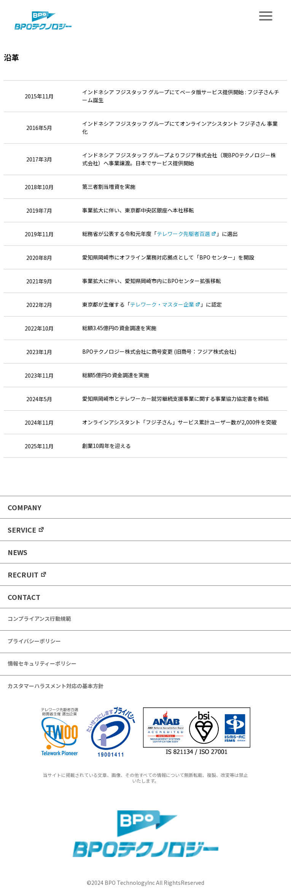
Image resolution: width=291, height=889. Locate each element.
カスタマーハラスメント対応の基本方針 (55, 686)
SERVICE (26, 530)
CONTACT (24, 597)
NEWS (17, 552)
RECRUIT (27, 574)
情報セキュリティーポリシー (42, 663)
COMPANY (24, 507)
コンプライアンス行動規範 (39, 618)
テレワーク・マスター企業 (165, 304)
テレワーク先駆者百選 (186, 233)
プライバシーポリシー (34, 641)
